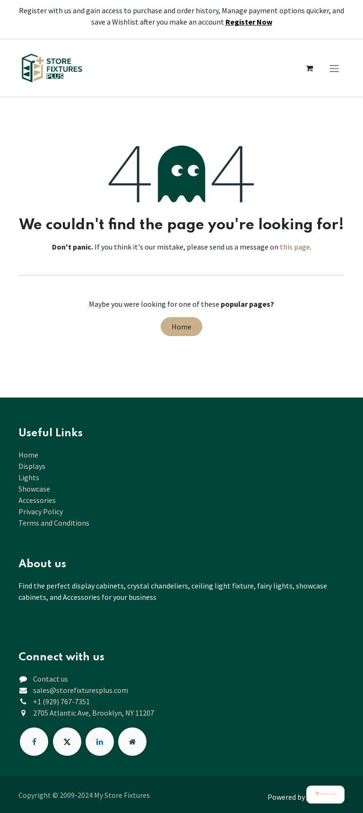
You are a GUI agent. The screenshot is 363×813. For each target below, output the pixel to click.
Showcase (34, 488)
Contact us (50, 678)
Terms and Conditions (53, 523)
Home (181, 326)
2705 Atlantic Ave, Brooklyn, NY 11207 (93, 713)
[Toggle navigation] (334, 68)
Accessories (37, 500)
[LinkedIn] (100, 741)
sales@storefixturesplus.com (80, 690)
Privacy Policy (40, 511)
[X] (67, 741)
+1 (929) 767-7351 (61, 701)
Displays (31, 466)
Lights (28, 477)
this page (295, 246)
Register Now (248, 21)
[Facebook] (34, 741)
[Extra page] (132, 741)
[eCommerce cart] (309, 68)
